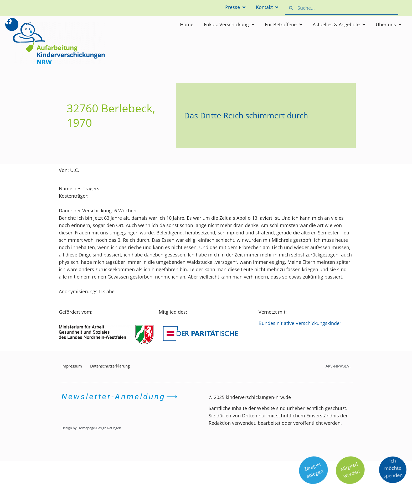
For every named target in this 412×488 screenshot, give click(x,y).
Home (186, 24)
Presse (235, 7)
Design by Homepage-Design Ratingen (91, 428)
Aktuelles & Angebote (339, 24)
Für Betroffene (283, 24)
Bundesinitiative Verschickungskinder (300, 323)
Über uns (388, 24)
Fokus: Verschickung (229, 24)
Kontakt (267, 7)
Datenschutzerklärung (110, 366)
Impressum (71, 366)
